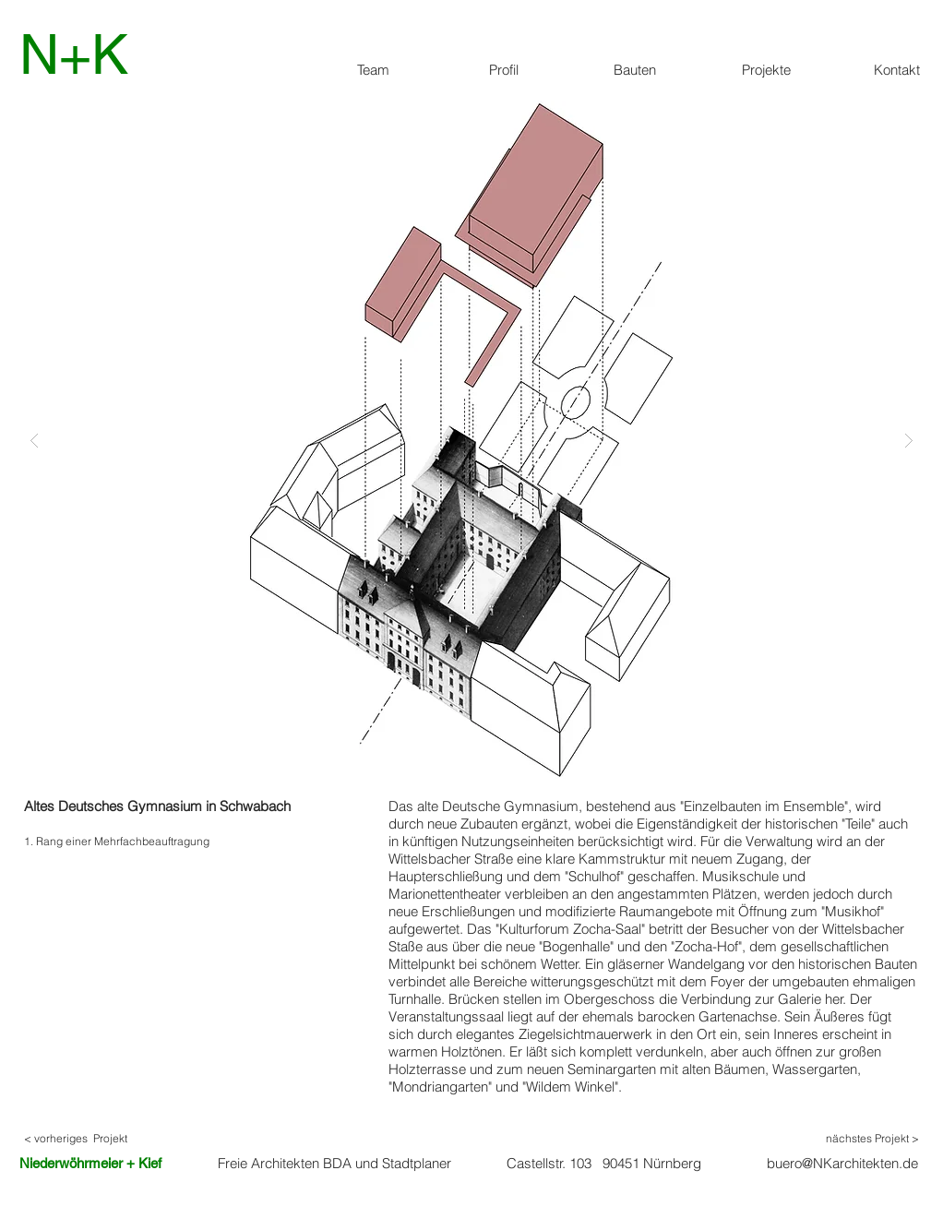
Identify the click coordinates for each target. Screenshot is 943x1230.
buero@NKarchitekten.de (842, 1163)
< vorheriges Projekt (75, 1138)
